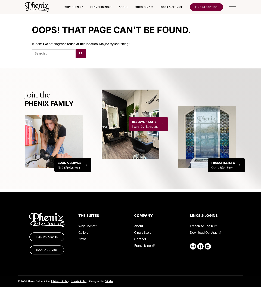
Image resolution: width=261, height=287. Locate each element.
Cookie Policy (79, 281)
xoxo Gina (142, 7)
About (123, 7)
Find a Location (206, 7)
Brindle (109, 281)
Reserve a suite (47, 236)
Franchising (99, 7)
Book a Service (171, 7)
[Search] (81, 53)
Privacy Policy (60, 281)
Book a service (47, 249)
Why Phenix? (73, 7)
